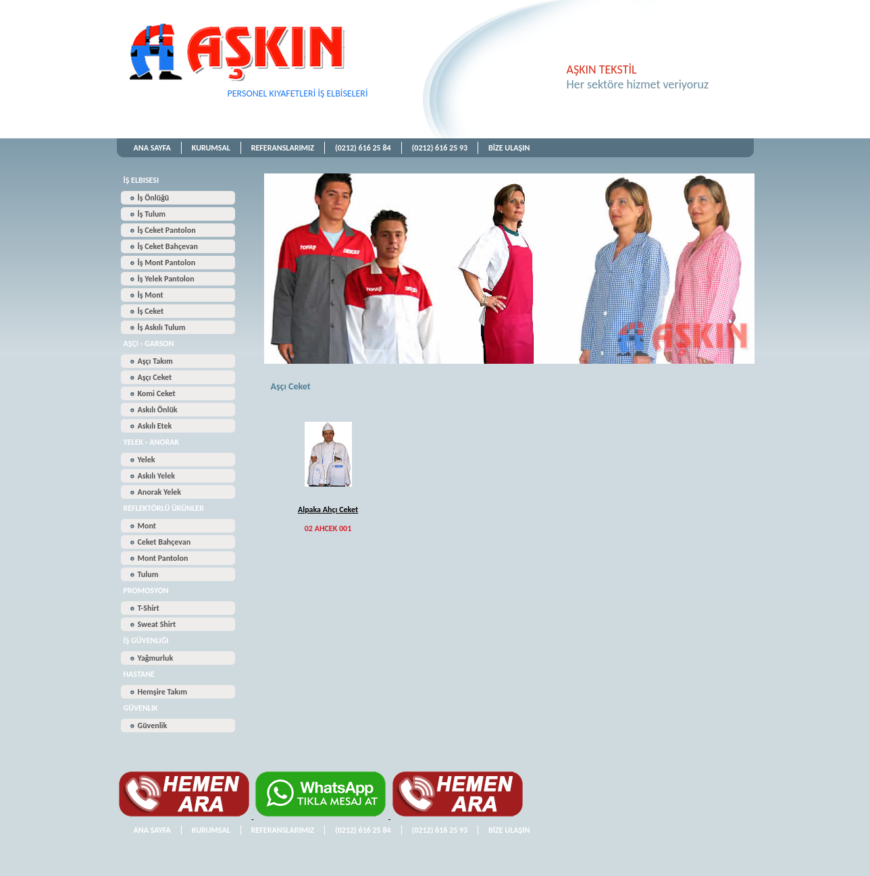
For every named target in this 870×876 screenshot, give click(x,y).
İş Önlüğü (154, 197)
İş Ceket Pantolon (167, 230)
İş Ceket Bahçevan (168, 246)
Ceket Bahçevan (164, 542)
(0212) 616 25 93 (440, 148)
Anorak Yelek (160, 492)
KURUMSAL (211, 148)
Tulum (148, 574)
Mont (147, 525)
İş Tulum (152, 214)
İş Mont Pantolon (167, 262)
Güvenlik (153, 725)
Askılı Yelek (156, 476)
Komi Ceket (157, 393)
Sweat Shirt (157, 624)
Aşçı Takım (155, 361)
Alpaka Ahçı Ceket (328, 509)
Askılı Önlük (158, 409)
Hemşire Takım (162, 691)
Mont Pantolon (163, 558)
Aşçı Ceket (155, 377)
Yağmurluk (156, 658)
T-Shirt (148, 608)
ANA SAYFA (152, 148)
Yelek (146, 459)
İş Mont (150, 295)
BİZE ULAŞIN (509, 148)
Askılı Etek (155, 426)
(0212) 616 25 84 (363, 148)
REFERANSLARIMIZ (282, 148)
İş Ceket (151, 311)
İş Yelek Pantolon (166, 278)
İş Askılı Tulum (162, 327)
